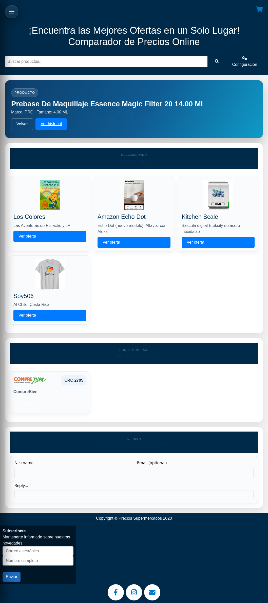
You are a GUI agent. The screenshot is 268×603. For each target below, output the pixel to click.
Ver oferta (27, 236)
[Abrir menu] (11, 11)
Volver (22, 124)
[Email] (152, 592)
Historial (26, 403)
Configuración (244, 61)
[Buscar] (106, 61)
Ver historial (51, 124)
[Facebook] (116, 592)
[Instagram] (134, 592)
